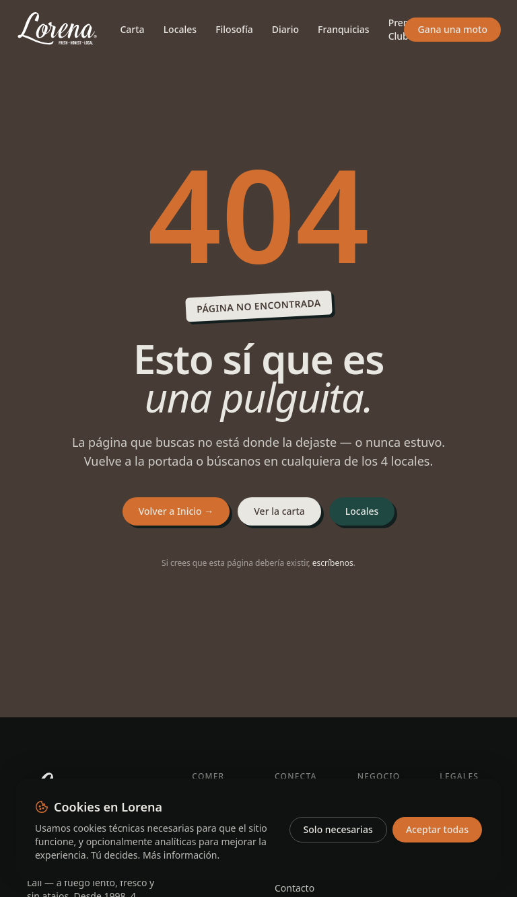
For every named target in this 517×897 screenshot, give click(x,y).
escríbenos (332, 563)
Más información (180, 855)
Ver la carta (279, 511)
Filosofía (234, 29)
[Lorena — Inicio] (57, 29)
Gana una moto (452, 29)
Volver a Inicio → (176, 511)
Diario (285, 29)
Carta (132, 29)
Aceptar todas (437, 829)
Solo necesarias (338, 829)
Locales (180, 29)
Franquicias (344, 29)
